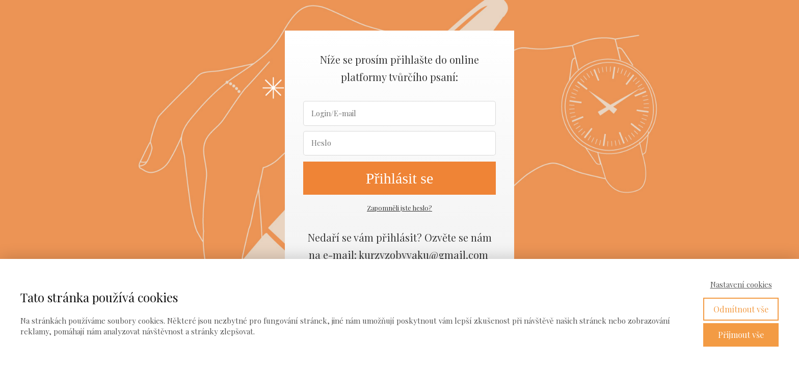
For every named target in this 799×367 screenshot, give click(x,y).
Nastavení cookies (741, 284)
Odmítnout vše (740, 309)
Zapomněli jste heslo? (399, 207)
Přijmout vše (741, 334)
